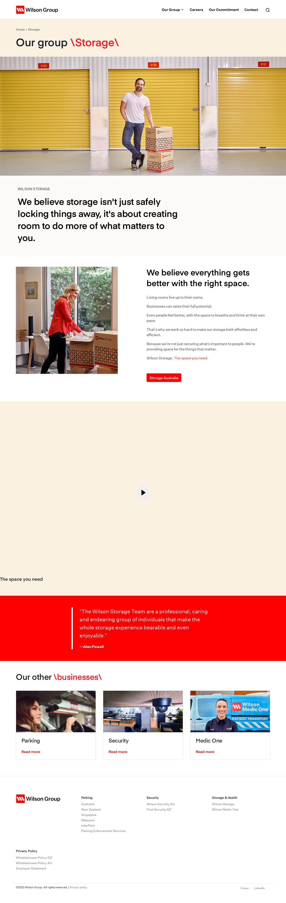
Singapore (89, 815)
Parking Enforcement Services (103, 831)
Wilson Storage (223, 804)
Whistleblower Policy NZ (34, 857)
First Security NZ (159, 809)
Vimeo (244, 888)
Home (20, 29)
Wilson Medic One (225, 809)
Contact (251, 9)
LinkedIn (259, 888)
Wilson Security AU (161, 804)
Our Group (173, 9)
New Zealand (91, 809)
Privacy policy (78, 887)
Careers (196, 9)
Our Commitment (224, 9)
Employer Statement (31, 868)
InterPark (88, 825)
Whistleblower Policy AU (34, 863)
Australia (88, 804)
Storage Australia (163, 377)
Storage (34, 29)
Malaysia (88, 820)
